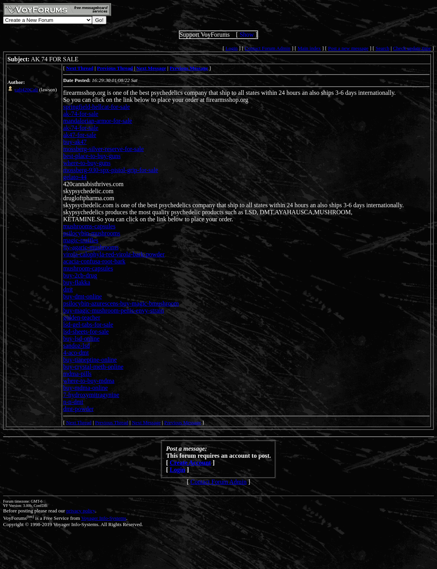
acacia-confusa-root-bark (94, 261)
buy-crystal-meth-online (93, 366)
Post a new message (348, 48)
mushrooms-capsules (89, 226)
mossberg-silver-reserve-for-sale (103, 149)
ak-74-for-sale (80, 113)
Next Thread (79, 422)
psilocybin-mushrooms (91, 233)
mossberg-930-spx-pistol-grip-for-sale (110, 170)
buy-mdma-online (85, 387)
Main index (309, 48)
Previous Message (182, 422)
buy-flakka (76, 282)
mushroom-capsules (88, 268)
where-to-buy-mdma (89, 380)
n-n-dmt (73, 401)
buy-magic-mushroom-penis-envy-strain (113, 310)
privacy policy (80, 511)
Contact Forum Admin (267, 48)
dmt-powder (78, 408)
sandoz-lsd (76, 345)
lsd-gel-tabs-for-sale (88, 324)
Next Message (146, 422)
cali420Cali (26, 89)
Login (232, 48)
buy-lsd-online (81, 338)
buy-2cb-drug (80, 275)
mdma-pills (77, 373)
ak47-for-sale (79, 135)
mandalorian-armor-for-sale (97, 120)
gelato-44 (75, 177)
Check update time (412, 48)
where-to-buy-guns (87, 163)
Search (382, 48)
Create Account (190, 462)
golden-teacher (81, 317)
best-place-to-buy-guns (92, 156)
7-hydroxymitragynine (91, 394)
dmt (68, 289)
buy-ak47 (75, 142)
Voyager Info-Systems (103, 518)
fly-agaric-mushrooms (91, 247)
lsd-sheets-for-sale (86, 331)
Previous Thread (111, 422)
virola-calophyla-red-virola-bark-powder (114, 254)
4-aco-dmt (76, 352)
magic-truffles (80, 240)
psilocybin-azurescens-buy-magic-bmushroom (121, 303)
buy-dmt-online (82, 296)
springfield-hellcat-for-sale (96, 106)
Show (247, 34)
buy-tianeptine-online (90, 359)
